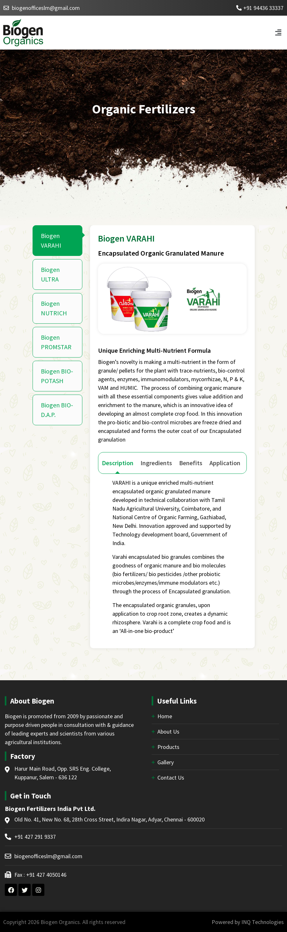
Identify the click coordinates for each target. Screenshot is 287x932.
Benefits (190, 463)
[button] (278, 32)
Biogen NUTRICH (54, 308)
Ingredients (156, 463)
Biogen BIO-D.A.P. (57, 410)
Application (224, 463)
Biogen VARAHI (51, 240)
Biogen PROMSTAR (56, 342)
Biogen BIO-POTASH (57, 376)
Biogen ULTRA (50, 274)
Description (117, 463)
